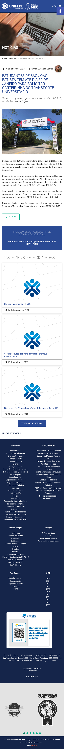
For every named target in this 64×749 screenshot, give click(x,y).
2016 (48, 592)
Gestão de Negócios (48, 480)
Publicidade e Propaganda (15, 512)
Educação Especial (15, 467)
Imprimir (11, 217)
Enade (15, 546)
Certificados (16, 541)
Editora (48, 536)
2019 (48, 586)
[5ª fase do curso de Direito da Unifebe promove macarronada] (32, 340)
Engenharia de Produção (16, 480)
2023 (48, 584)
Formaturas (15, 552)
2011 (48, 605)
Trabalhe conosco (15, 578)
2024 (48, 581)
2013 (48, 600)
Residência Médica (15, 562)
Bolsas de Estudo (15, 536)
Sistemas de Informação (16, 514)
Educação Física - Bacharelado (15, 469)
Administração (16, 451)
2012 (48, 602)
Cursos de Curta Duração (15, 544)
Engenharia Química (15, 485)
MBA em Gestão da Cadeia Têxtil (48, 488)
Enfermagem (15, 475)
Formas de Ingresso (15, 554)
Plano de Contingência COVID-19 (15, 557)
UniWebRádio (15, 565)
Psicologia (15, 509)
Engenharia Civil (15, 477)
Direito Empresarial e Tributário (48, 472)
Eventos (15, 549)
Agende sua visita (15, 584)
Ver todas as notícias (32, 423)
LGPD (16, 589)
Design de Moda (15, 459)
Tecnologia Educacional (15, 517)
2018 (48, 589)
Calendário (15, 539)
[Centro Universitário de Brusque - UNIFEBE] (20, 6)
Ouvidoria (16, 586)
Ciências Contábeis (16, 456)
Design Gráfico (16, 461)
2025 (48, 578)
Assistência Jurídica (48, 539)
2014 (48, 597)
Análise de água (48, 533)
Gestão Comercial (15, 491)
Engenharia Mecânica (15, 483)
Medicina (15, 496)
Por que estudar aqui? (15, 560)
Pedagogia (15, 499)
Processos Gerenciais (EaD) (15, 520)
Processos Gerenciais (16, 507)
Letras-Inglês (15, 493)
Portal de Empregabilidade (48, 541)
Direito (15, 464)
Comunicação (15, 581)
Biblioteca (16, 533)
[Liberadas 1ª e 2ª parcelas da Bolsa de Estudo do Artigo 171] (32, 392)
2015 (48, 594)
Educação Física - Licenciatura (15, 472)
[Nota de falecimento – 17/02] (32, 288)
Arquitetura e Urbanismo (15, 453)
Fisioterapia (15, 488)
